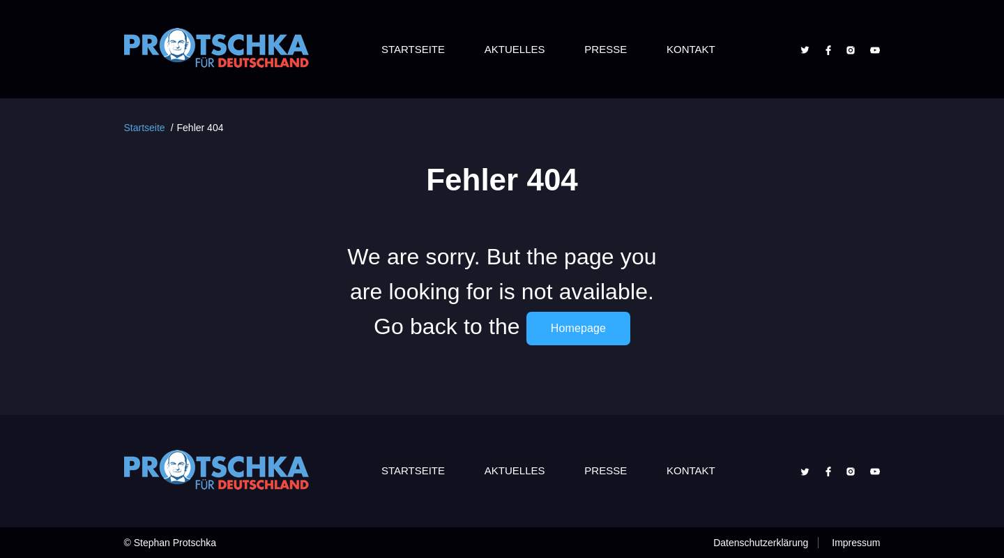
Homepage (578, 328)
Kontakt (691, 49)
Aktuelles (515, 49)
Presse (605, 49)
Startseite (413, 49)
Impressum (856, 542)
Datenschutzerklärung (760, 542)
